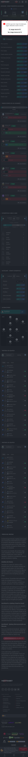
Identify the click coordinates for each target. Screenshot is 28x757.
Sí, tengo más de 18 (14, 29)
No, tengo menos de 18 (15, 32)
